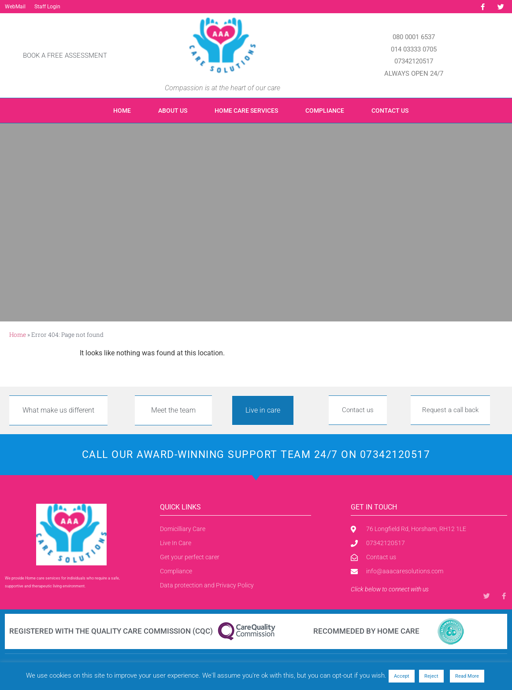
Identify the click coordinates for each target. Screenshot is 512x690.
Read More (467, 676)
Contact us (389, 110)
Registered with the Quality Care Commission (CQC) (111, 631)
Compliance (324, 110)
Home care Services (246, 110)
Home (122, 110)
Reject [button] (431, 676)
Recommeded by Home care (366, 631)
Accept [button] (401, 676)
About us (172, 110)
